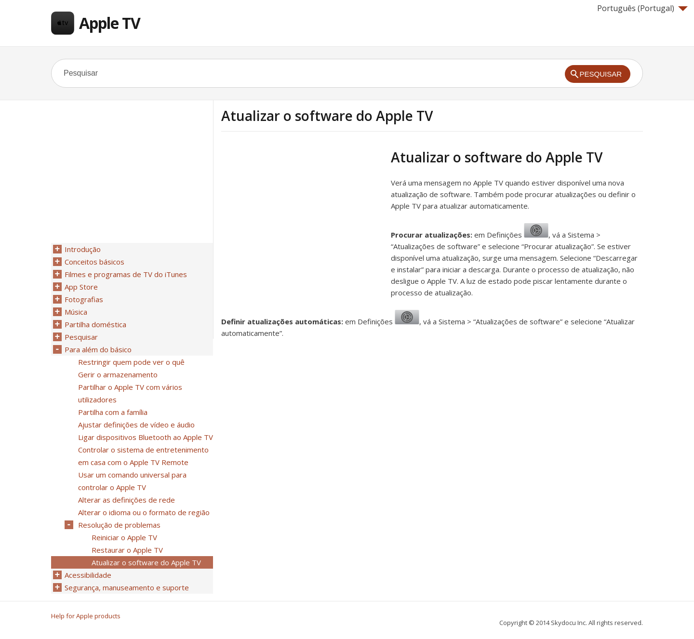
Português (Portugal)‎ (642, 8)
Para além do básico (98, 349)
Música (76, 312)
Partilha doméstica (95, 324)
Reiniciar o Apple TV (124, 537)
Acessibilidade (88, 575)
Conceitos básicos (94, 261)
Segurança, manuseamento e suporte (127, 587)
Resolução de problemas (119, 525)
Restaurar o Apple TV (127, 550)
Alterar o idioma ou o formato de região (144, 512)
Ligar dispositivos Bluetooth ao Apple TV (145, 437)
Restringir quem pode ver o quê (131, 362)
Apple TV (109, 23)
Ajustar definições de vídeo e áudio (136, 424)
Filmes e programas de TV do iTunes (126, 274)
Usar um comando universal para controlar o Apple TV (132, 481)
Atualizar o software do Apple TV (146, 562)
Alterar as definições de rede (126, 500)
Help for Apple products (85, 616)
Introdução (83, 249)
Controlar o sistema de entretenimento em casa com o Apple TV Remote (143, 456)
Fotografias (84, 299)
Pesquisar (81, 337)
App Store (81, 287)
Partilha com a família (112, 412)
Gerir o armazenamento (118, 374)
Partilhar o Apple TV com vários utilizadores (130, 393)
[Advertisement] (302, 216)
